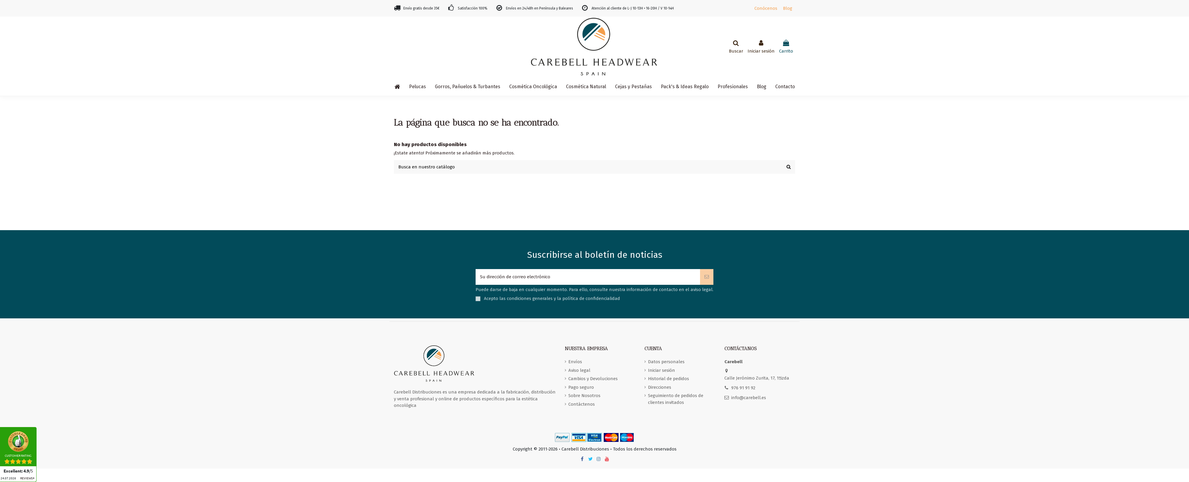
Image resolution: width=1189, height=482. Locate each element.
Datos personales (666, 361)
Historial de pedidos (668, 378)
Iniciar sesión (661, 370)
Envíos (575, 361)
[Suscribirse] (706, 277)
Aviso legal (579, 370)
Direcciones (659, 387)
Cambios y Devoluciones (593, 378)
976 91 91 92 (743, 388)
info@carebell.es (748, 397)
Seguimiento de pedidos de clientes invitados (675, 399)
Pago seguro (581, 387)
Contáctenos (581, 404)
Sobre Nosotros (584, 395)
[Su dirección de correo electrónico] (588, 277)
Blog (787, 8)
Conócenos (765, 8)
